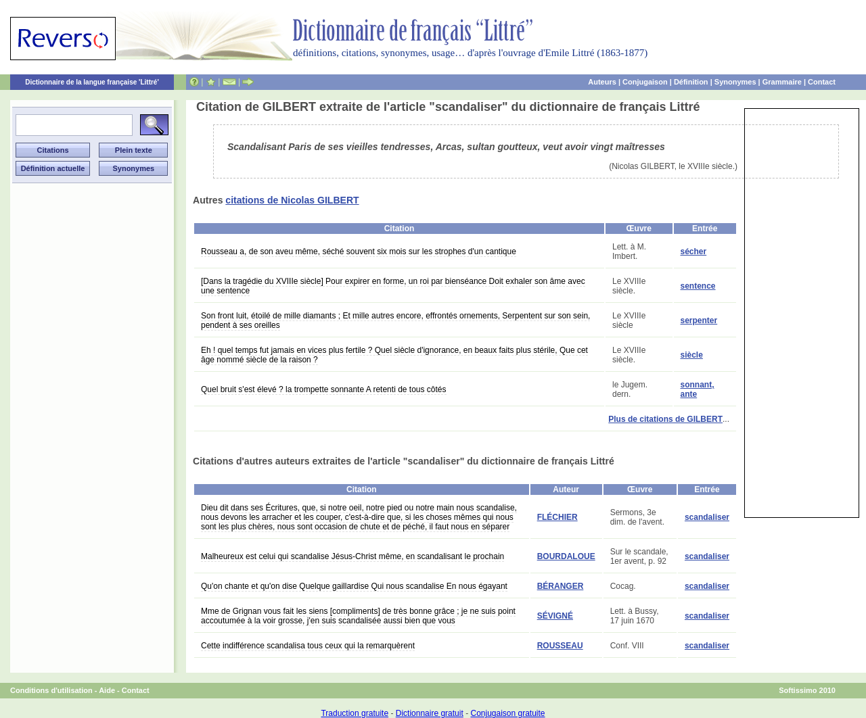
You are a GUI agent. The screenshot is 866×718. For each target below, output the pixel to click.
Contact (822, 82)
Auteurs (602, 82)
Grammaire (782, 82)
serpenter (699, 320)
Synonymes (735, 82)
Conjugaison (645, 82)
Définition (691, 82)
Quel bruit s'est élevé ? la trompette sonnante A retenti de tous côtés (324, 389)
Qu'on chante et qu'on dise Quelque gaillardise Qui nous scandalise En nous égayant (354, 586)
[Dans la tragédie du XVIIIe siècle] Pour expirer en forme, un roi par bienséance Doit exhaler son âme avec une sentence (393, 286)
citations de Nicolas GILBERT (292, 200)
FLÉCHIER (557, 517)
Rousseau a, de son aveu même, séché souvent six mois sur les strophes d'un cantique (358, 251)
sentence (698, 286)
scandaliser (707, 517)
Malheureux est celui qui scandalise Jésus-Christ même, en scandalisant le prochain (352, 556)
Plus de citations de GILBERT (665, 419)
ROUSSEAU (560, 645)
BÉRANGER (560, 586)
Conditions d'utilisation (51, 690)
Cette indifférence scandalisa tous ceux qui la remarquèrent (308, 645)
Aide (107, 690)
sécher (694, 251)
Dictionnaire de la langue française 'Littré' (92, 82)
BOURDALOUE (566, 556)
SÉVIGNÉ (555, 616)
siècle (692, 355)
